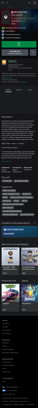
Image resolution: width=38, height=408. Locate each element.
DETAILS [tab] (8, 90)
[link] (10, 261)
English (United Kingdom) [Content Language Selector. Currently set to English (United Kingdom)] (11, 387)
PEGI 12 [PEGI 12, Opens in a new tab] (12, 61)
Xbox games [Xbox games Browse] (5, 326)
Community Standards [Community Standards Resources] (7, 349)
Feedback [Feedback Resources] (4, 346)
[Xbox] (5, 7)
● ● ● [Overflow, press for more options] (33, 52)
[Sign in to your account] (34, 2)
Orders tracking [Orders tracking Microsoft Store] (6, 371)
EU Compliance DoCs (7, 404)
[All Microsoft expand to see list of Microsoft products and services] (2, 2)
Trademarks (5, 401)
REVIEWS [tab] (19, 90)
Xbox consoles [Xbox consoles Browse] (5, 323)
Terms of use (26, 398)
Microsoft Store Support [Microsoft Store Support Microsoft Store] (8, 365)
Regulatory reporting (19, 404)
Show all (25, 244)
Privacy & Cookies (17, 398)
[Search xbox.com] (7, 2)
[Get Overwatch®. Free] (19, 44)
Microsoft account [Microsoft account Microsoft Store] (6, 362)
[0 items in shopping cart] (29, 2)
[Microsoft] (19, 1)
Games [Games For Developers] (4, 381)
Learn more (8, 78)
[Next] (34, 223)
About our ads (23, 401)
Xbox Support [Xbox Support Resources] (5, 342)
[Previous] (30, 223)
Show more (6, 161)
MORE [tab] (30, 90)
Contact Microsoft (6, 398)
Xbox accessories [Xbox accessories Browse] (6, 333)
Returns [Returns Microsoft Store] (4, 368)
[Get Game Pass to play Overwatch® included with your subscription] (15, 52)
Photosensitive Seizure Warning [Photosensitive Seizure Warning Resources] (10, 352)
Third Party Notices (14, 401)
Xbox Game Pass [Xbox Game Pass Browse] (6, 330)
